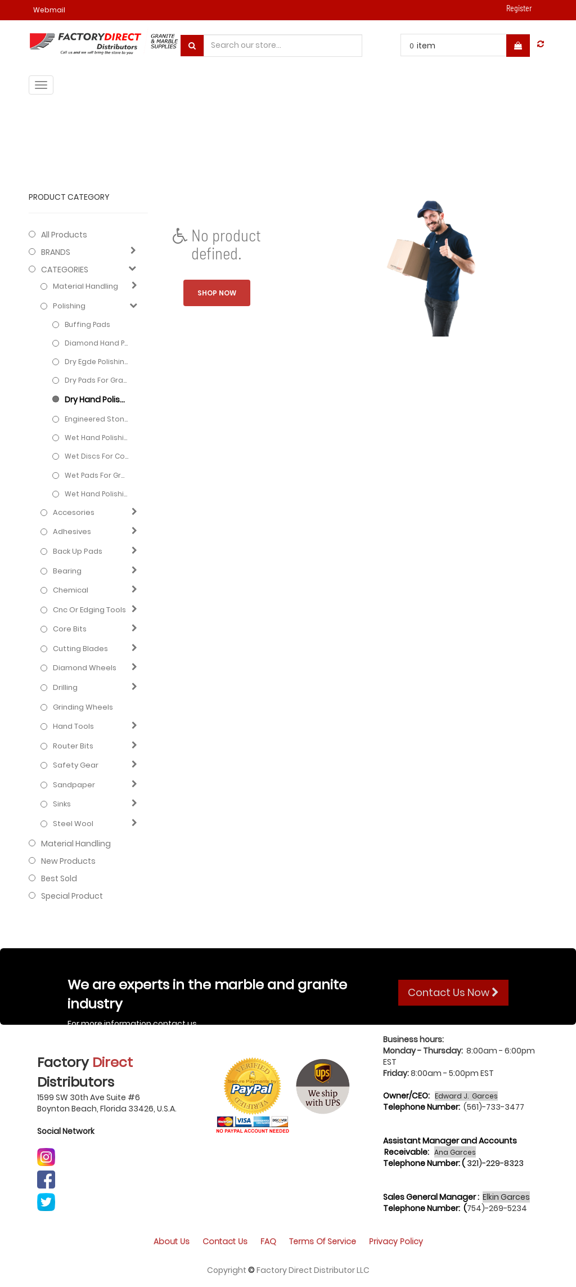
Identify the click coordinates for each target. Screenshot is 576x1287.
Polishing (69, 306)
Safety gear (75, 765)
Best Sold (59, 878)
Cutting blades (80, 649)
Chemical (70, 590)
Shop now (216, 293)
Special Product (72, 896)
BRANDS (55, 252)
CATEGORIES (64, 269)
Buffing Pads (87, 324)
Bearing (67, 571)
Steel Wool (73, 824)
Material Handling (85, 286)
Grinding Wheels (83, 707)
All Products (64, 234)
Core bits (70, 629)
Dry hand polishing (97, 399)
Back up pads (77, 551)
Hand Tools (73, 726)
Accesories (73, 513)
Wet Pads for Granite (97, 475)
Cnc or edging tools (89, 610)
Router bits (73, 746)
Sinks (62, 804)
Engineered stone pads (97, 419)
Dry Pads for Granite (97, 380)
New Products (68, 861)
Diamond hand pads (97, 343)
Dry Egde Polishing (97, 361)
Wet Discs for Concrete (97, 456)
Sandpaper (74, 785)
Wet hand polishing (97, 437)
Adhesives (72, 532)
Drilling (65, 688)
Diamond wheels (84, 668)
